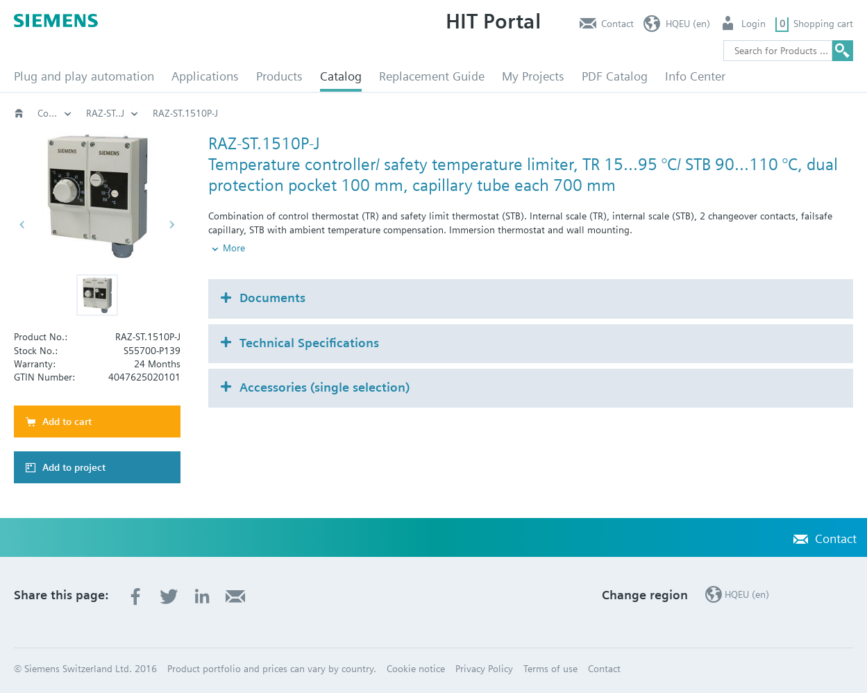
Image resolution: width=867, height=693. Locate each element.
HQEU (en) (688, 23)
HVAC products (54, 113)
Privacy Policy (484, 668)
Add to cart (67, 421)
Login (753, 23)
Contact (617, 23)
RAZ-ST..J (723, 113)
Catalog (341, 76)
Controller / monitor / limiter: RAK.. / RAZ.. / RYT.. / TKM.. (552, 113)
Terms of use (550, 668)
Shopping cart (823, 23)
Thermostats (112, 113)
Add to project (74, 467)
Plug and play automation (84, 76)
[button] (97, 295)
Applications (205, 76)
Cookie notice (416, 668)
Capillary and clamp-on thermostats (243, 113)
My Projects (533, 76)
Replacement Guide (432, 76)
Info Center (695, 76)
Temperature (375, 113)
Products (279, 76)
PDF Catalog (615, 76)
